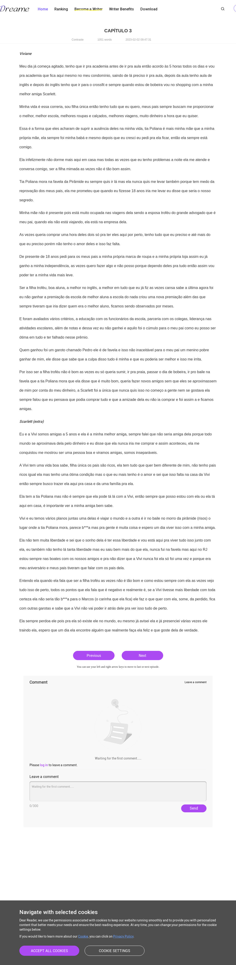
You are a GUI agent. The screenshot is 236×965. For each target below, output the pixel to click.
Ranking (61, 9)
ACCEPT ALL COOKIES (49, 951)
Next (142, 655)
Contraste (78, 39)
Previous (94, 655)
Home (43, 9)
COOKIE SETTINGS (114, 951)
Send (194, 808)
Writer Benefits (121, 9)
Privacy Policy (123, 936)
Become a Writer (88, 9)
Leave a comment (195, 682)
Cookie (83, 936)
